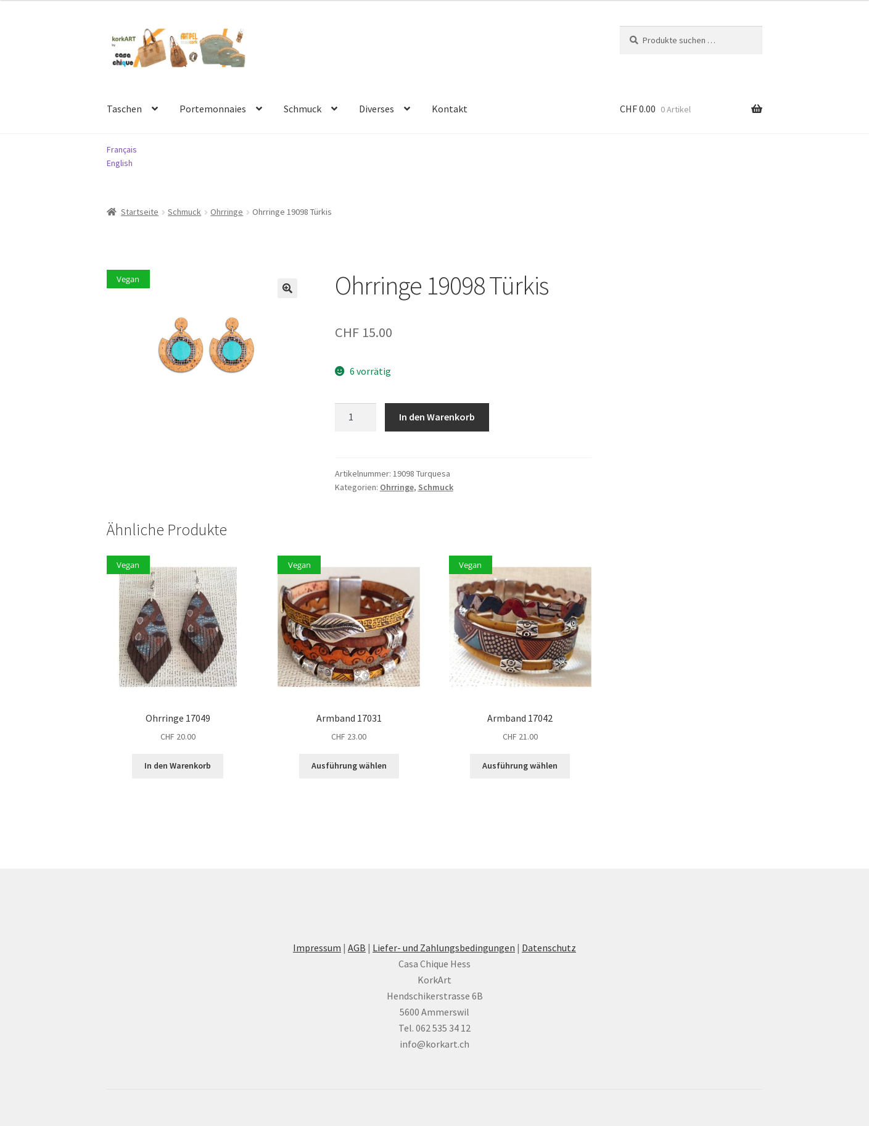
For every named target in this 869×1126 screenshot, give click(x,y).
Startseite (140, 211)
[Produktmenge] (356, 417)
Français (122, 149)
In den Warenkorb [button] (177, 765)
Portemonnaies (212, 108)
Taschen (124, 108)
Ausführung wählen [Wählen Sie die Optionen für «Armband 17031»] (349, 765)
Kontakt (449, 108)
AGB (357, 947)
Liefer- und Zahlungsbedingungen (444, 947)
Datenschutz (549, 947)
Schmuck (302, 108)
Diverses (376, 108)
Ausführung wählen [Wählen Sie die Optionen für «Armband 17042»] (520, 765)
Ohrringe (226, 211)
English (120, 163)
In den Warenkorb (437, 417)
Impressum (317, 947)
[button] (287, 288)
